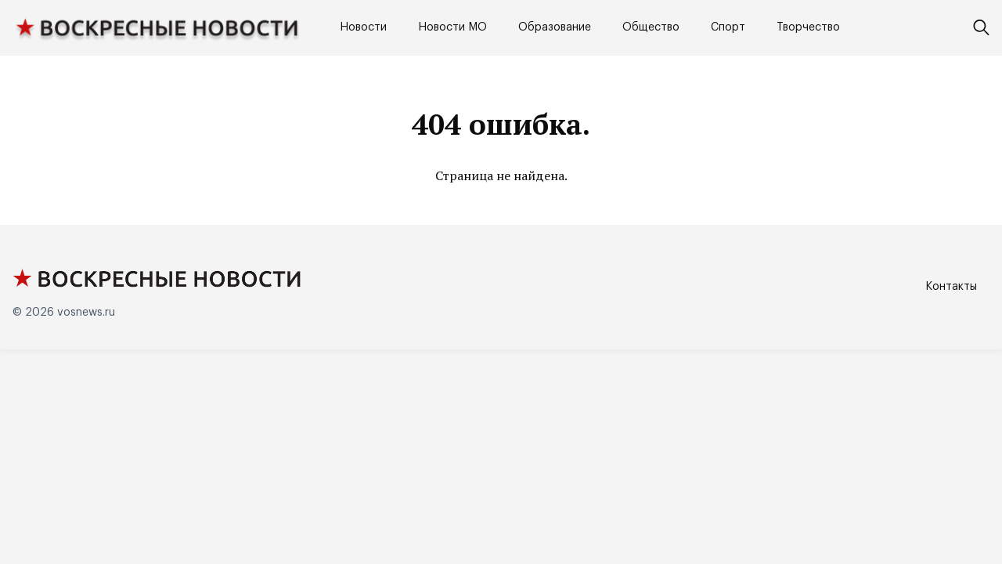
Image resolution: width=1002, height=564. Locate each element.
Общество (650, 27)
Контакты (951, 286)
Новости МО (452, 27)
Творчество (808, 27)
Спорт (728, 27)
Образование (554, 27)
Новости (363, 27)
